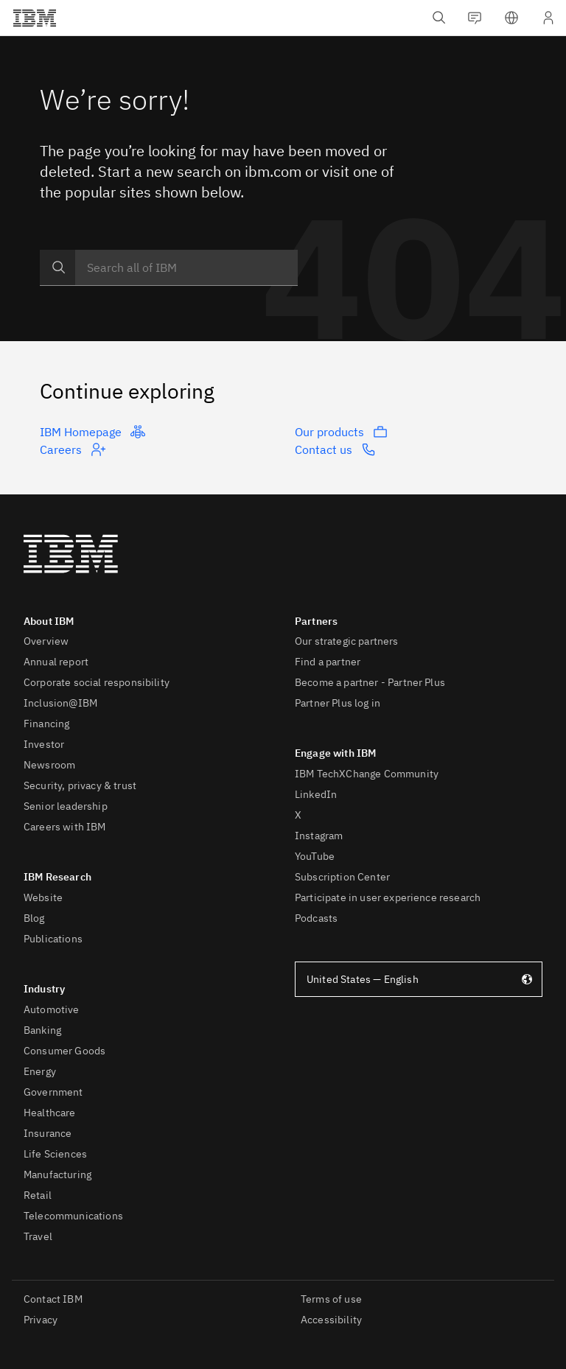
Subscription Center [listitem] (342, 876)
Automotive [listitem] (52, 1009)
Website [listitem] (43, 897)
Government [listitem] (53, 1092)
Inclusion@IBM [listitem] (60, 703)
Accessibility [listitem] (331, 1319)
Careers (72, 449)
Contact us (335, 449)
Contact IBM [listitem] (53, 1299)
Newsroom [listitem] (49, 764)
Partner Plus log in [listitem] (337, 703)
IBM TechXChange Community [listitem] (367, 773)
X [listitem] (298, 815)
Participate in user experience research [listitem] (388, 897)
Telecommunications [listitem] (73, 1215)
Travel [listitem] (38, 1236)
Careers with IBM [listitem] (65, 826)
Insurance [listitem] (47, 1133)
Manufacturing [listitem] (57, 1174)
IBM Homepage (92, 431)
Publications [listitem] (53, 938)
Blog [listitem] (34, 918)
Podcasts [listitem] (316, 918)
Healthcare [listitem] (50, 1112)
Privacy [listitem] (40, 1319)
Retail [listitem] (38, 1195)
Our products (341, 431)
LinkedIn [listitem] (316, 794)
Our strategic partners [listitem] (347, 641)
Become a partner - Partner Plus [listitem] (370, 682)
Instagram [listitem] (319, 835)
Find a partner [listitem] (327, 661)
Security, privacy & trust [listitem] (80, 785)
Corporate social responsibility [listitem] (97, 682)
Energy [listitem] (40, 1071)
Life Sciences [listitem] (55, 1153)
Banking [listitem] (42, 1030)
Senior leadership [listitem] (66, 806)
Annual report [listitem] (56, 661)
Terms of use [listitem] (331, 1299)
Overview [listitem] (46, 641)
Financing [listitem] (46, 723)
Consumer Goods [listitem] (64, 1050)
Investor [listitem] (44, 744)
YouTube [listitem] (315, 856)
